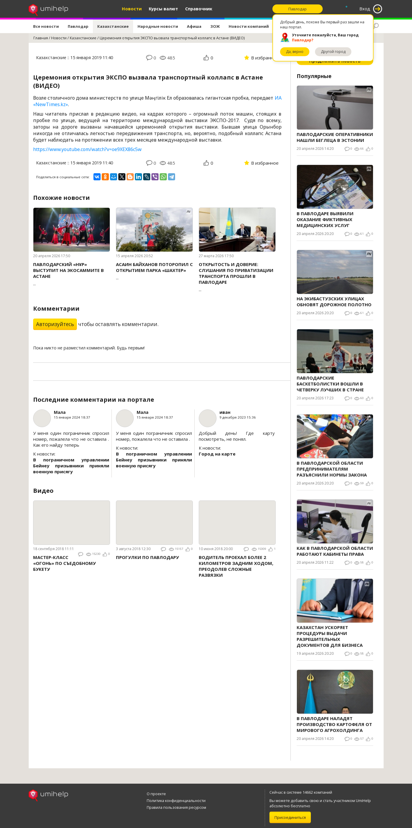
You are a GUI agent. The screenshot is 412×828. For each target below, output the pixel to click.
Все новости (46, 26)
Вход (364, 9)
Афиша (194, 26)
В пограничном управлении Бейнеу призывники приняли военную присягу (71, 465)
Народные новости (158, 26)
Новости (132, 9)
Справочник (198, 9)
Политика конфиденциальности (176, 800)
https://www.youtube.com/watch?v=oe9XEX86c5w (87, 149)
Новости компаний (249, 26)
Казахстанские (113, 26)
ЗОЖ (215, 26)
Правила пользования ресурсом (176, 807)
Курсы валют (163, 9)
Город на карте (217, 454)
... (71, 273)
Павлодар (78, 26)
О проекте (156, 793)
